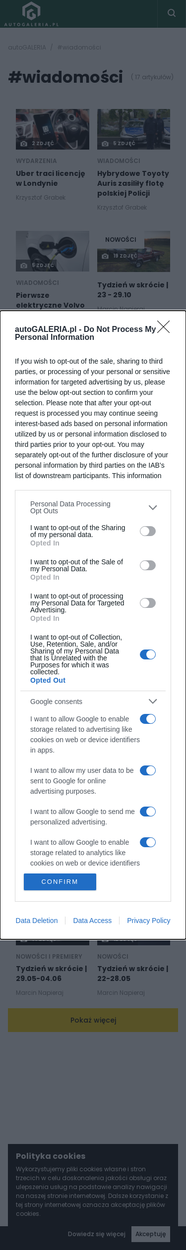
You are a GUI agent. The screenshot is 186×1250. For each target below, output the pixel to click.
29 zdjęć (116, 387)
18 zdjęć (38, 387)
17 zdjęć (119, 705)
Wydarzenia (36, 161)
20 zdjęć (116, 499)
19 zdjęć (119, 256)
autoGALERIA (27, 48)
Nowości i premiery (130, 844)
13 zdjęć (38, 499)
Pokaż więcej (93, 1020)
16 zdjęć (38, 603)
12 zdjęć (119, 939)
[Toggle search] (172, 14)
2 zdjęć (37, 144)
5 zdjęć (118, 144)
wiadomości (118, 161)
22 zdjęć (116, 827)
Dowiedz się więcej (96, 1234)
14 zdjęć (38, 939)
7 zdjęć (118, 603)
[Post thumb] (52, 129)
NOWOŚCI (120, 239)
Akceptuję (150, 1234)
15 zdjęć (38, 827)
